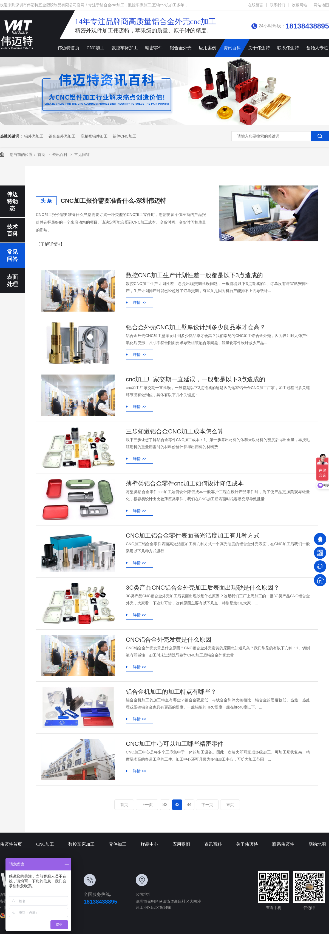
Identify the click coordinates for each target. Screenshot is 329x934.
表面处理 (12, 280)
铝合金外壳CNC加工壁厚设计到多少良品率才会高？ (196, 327)
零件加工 (117, 844)
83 (177, 804)
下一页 (207, 804)
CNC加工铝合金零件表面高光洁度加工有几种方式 (193, 535)
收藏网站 (299, 5)
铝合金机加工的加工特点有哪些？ (171, 691)
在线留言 (255, 5)
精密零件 (154, 47)
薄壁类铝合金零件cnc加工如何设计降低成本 (185, 483)
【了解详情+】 (50, 244)
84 (189, 804)
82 (165, 804)
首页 (42, 154)
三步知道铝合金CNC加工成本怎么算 (174, 431)
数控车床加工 (125, 47)
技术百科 (12, 230)
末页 (230, 804)
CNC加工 (95, 47)
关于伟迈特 (259, 47)
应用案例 (207, 47)
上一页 (147, 804)
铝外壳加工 (33, 136)
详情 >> (139, 302)
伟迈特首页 (69, 47)
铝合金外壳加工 (62, 136)
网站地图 (321, 5)
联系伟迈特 (288, 47)
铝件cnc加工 (124, 136)
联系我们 (277, 5)
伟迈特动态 (12, 201)
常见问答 (82, 154)
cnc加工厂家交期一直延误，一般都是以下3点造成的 (195, 379)
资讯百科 (232, 47)
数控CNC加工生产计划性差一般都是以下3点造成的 (194, 275)
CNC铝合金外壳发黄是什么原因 (168, 639)
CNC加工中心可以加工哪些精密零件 (174, 743)
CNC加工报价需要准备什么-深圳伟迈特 (113, 200)
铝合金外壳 (181, 47)
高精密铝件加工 (94, 136)
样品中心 (149, 844)
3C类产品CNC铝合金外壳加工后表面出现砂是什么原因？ (202, 587)
